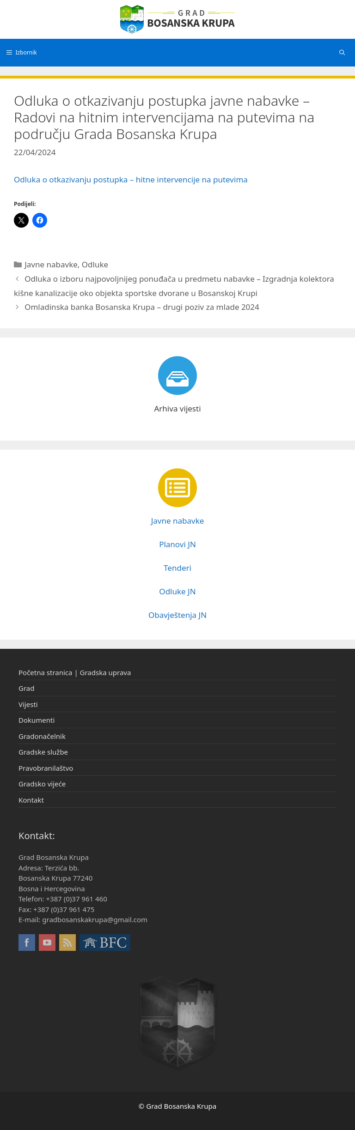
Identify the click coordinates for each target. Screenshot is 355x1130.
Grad (26, 688)
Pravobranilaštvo (45, 768)
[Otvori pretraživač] (342, 52)
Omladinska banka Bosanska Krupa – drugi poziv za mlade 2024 (141, 307)
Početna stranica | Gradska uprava (74, 672)
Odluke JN (177, 591)
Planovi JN (177, 544)
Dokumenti (36, 720)
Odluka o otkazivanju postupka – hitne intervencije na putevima (131, 179)
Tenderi (177, 567)
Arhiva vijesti (177, 408)
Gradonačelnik (42, 736)
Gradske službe (43, 751)
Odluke (95, 264)
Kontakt (31, 799)
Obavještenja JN (177, 615)
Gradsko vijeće (42, 783)
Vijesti (28, 704)
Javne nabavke (51, 264)
